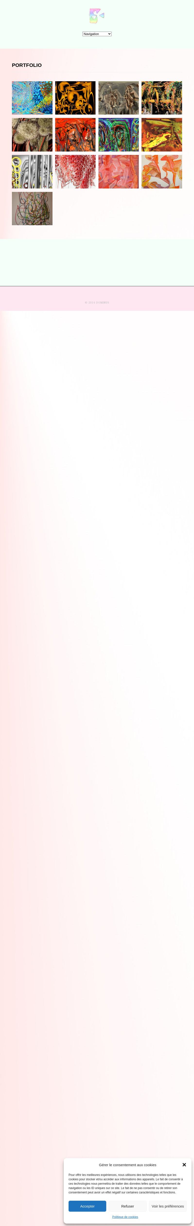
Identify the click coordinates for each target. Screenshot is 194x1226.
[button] (184, 1164)
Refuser (127, 1206)
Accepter (87, 1206)
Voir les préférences (168, 1206)
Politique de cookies (125, 1217)
